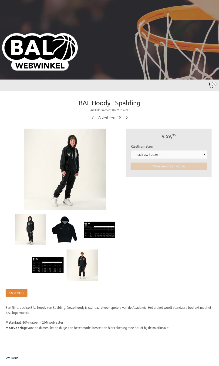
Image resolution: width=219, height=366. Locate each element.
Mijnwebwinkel (159, 357)
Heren (10, 113)
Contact (12, 213)
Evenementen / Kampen (24, 176)
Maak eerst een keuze (182, 166)
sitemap (93, 357)
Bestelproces (16, 198)
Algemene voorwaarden (24, 206)
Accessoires (15, 135)
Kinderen (12, 128)
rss (102, 357)
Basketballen (15, 142)
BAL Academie (17, 150)
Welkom (12, 102)
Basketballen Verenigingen (25, 164)
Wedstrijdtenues (18, 157)
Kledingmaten (168, 146)
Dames (11, 121)
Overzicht (79, 294)
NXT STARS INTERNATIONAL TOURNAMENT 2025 (28, 185)
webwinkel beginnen (119, 357)
